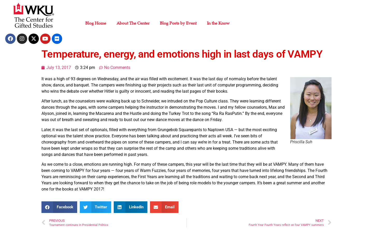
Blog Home (95, 23)
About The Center (133, 23)
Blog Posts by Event (178, 23)
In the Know (218, 23)
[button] (59, 207)
